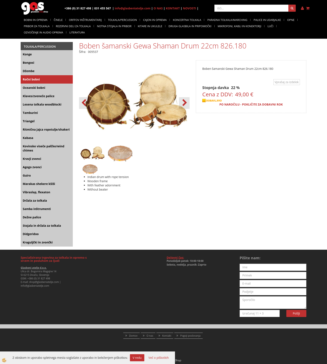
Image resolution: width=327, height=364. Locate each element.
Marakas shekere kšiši (39, 184)
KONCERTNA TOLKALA (187, 20)
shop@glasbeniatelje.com (44, 282)
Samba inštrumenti (37, 209)
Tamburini (30, 113)
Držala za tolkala (35, 200)
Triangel (29, 121)
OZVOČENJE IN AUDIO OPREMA (43, 32)
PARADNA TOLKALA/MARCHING (227, 20)
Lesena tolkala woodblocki (42, 104)
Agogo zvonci (32, 167)
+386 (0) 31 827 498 (38, 278)
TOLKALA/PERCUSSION (122, 20)
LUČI (270, 26)
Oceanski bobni (34, 88)
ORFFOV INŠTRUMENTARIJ (85, 20)
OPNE (290, 20)
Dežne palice (32, 217)
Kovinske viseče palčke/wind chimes (43, 148)
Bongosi (28, 63)
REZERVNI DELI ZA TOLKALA (73, 26)
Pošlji (296, 313)
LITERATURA (77, 32)
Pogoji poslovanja (190, 335)
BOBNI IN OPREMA (36, 20)
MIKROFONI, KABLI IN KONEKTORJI (239, 26)
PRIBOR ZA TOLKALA (37, 26)
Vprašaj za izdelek (287, 82)
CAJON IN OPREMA (155, 20)
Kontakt (166, 335)
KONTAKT (173, 8)
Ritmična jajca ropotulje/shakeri (46, 129)
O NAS (158, 8)
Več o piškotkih (158, 358)
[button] (184, 103)
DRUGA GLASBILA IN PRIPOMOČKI (190, 26)
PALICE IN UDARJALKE (267, 20)
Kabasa (28, 138)
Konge (27, 54)
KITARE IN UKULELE (150, 26)
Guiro (27, 175)
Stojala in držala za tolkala (42, 226)
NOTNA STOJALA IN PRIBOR (114, 26)
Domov (133, 335)
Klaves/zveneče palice (38, 96)
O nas (150, 335)
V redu (137, 358)
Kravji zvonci (32, 159)
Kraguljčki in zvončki (38, 242)
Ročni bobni (31, 79)
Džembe (28, 71)
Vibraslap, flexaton (36, 192)
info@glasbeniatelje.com (133, 8)
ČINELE (58, 20)
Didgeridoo (31, 234)
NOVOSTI (189, 8)
